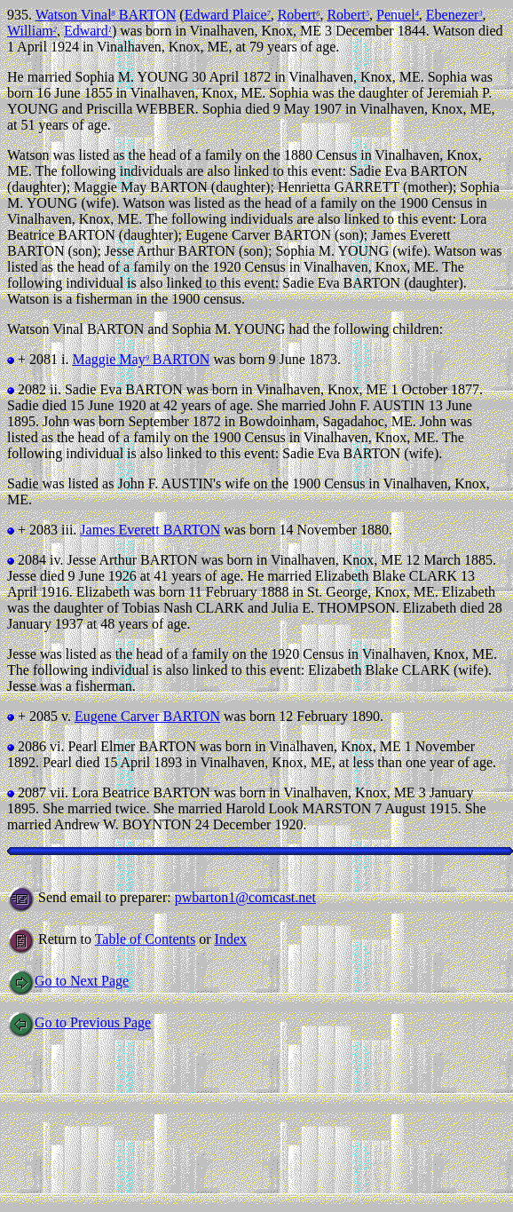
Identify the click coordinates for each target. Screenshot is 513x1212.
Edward (88, 30)
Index (231, 939)
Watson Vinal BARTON (106, 14)
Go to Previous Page (79, 1022)
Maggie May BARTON (140, 359)
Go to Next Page (68, 980)
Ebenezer (454, 14)
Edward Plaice (228, 14)
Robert (299, 14)
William (32, 30)
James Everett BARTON (150, 529)
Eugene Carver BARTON (147, 716)
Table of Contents (145, 939)
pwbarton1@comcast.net (245, 897)
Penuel (397, 14)
